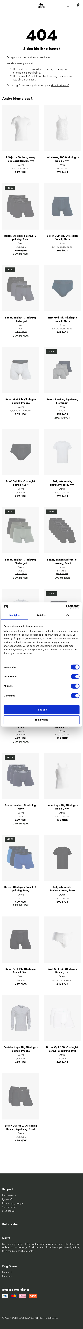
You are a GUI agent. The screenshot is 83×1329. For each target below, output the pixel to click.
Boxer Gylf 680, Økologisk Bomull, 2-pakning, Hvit (62, 1049)
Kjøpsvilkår (7, 1199)
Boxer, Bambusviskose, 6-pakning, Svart (62, 561)
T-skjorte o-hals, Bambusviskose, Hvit (62, 483)
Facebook (7, 1272)
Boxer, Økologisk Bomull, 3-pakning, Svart (20, 237)
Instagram (7, 1276)
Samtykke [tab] (14, 615)
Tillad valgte (41, 719)
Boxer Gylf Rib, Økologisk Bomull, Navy (62, 237)
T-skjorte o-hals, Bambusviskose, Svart (62, 888)
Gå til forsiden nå (60, 85)
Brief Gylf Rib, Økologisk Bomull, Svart (20, 483)
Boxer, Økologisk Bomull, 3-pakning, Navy (20, 888)
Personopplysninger (12, 1203)
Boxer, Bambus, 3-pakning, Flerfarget (20, 319)
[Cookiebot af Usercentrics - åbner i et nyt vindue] (65, 607)
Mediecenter (8, 1211)
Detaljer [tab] (41, 615)
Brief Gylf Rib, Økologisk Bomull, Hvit (62, 970)
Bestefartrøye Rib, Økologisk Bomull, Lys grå (21, 1049)
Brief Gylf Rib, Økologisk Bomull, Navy (62, 319)
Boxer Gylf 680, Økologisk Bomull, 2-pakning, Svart (21, 1127)
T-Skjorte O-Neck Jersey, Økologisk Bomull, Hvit (21, 159)
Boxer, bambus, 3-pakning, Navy (20, 807)
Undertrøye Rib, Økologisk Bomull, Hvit (62, 807)
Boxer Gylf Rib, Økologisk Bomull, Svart (20, 970)
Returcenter (10, 1224)
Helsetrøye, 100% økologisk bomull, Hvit (62, 159)
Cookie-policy (9, 1207)
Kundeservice (9, 1195)
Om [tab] (68, 615)
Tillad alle (41, 709)
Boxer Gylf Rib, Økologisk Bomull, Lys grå (20, 401)
